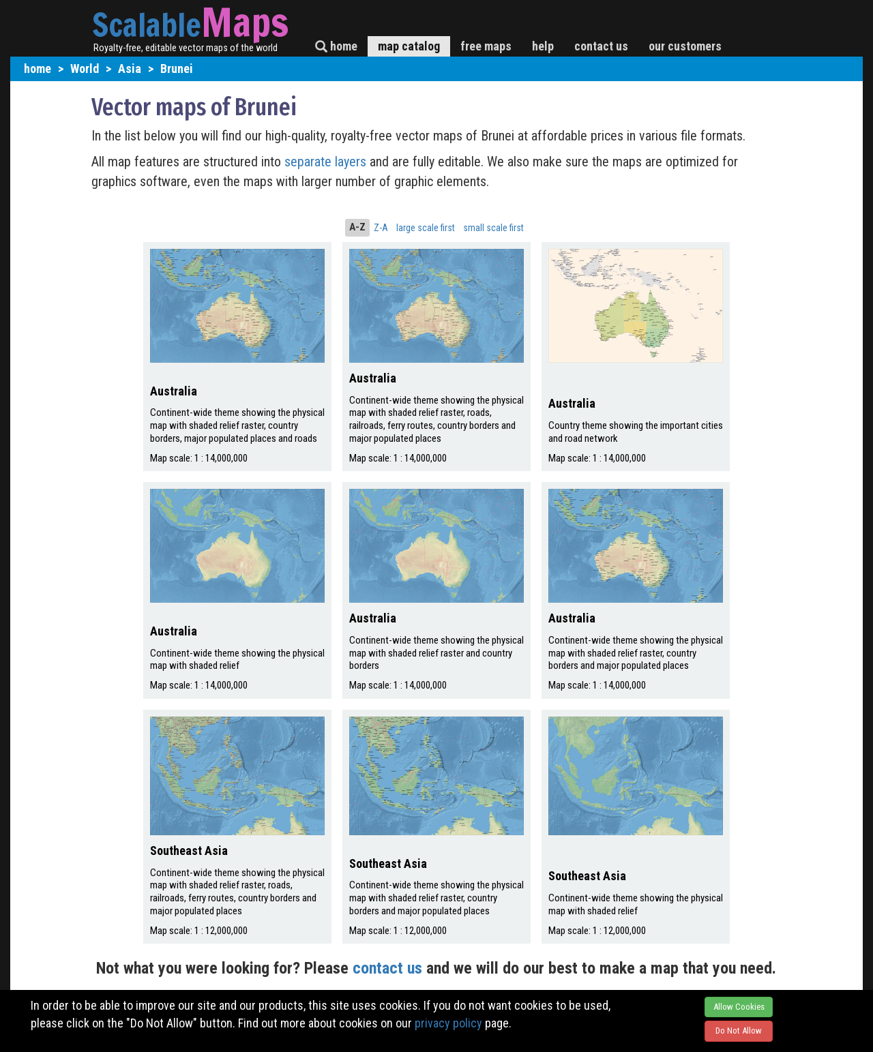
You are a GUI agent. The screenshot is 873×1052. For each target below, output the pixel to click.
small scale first (493, 227)
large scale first (425, 227)
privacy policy (448, 1023)
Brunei (176, 68)
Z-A (381, 227)
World (84, 68)
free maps (486, 46)
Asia (129, 68)
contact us (601, 46)
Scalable (146, 24)
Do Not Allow (738, 1030)
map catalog (409, 46)
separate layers (327, 161)
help (543, 46)
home (336, 46)
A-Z (357, 227)
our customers (685, 46)
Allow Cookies (739, 1007)
